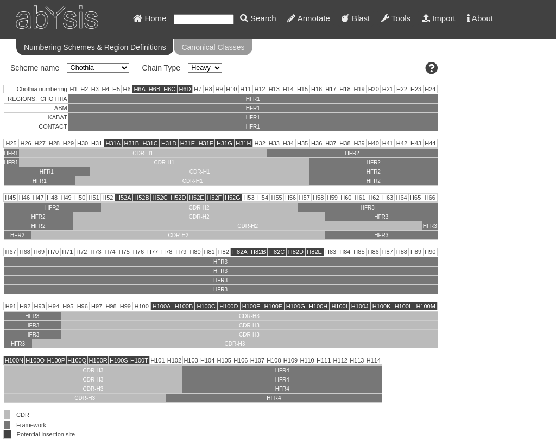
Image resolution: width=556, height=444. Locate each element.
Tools (395, 18)
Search (258, 18)
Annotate (308, 18)
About (480, 18)
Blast (356, 18)
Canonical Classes (212, 47)
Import (439, 18)
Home (149, 18)
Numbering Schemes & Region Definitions (95, 47)
